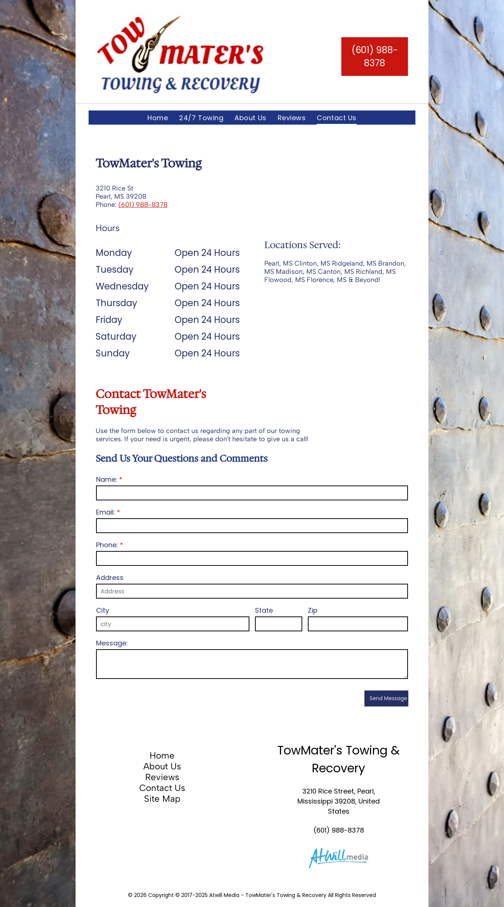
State (264, 610)
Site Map (162, 798)
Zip (313, 610)
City (102, 610)
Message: (112, 643)
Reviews (162, 777)
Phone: (107, 544)
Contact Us (162, 787)
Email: (105, 512)
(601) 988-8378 (143, 205)
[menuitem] (157, 117)
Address (110, 577)
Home (162, 755)
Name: (106, 479)
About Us (162, 766)
